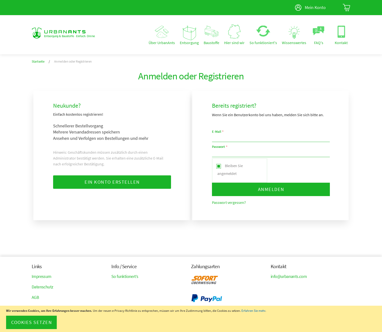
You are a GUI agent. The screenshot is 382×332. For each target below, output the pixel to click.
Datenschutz (42, 287)
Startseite (38, 61)
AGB (35, 297)
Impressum (41, 276)
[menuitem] (162, 35)
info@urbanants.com (289, 276)
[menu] (224, 35)
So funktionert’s (124, 276)
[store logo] (64, 33)
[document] (191, 319)
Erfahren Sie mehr (253, 311)
